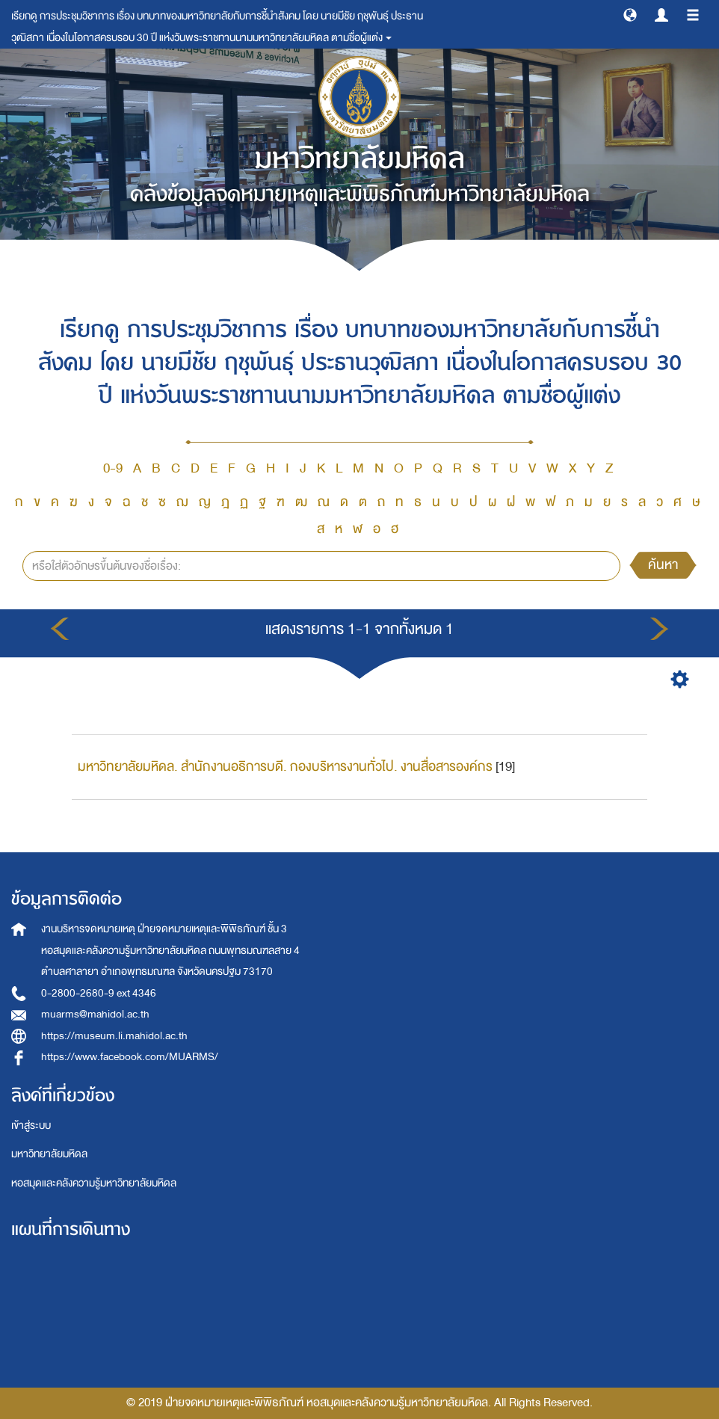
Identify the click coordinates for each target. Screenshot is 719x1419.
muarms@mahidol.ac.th (95, 1014)
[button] (630, 14)
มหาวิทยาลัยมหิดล (49, 1154)
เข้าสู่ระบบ (31, 1125)
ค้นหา (663, 564)
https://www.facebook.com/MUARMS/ (129, 1056)
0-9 (113, 468)
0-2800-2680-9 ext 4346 (98, 993)
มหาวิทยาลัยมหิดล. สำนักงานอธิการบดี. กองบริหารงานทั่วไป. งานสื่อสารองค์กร (285, 766)
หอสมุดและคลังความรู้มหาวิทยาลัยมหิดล (93, 1183)
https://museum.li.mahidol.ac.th (114, 1035)
